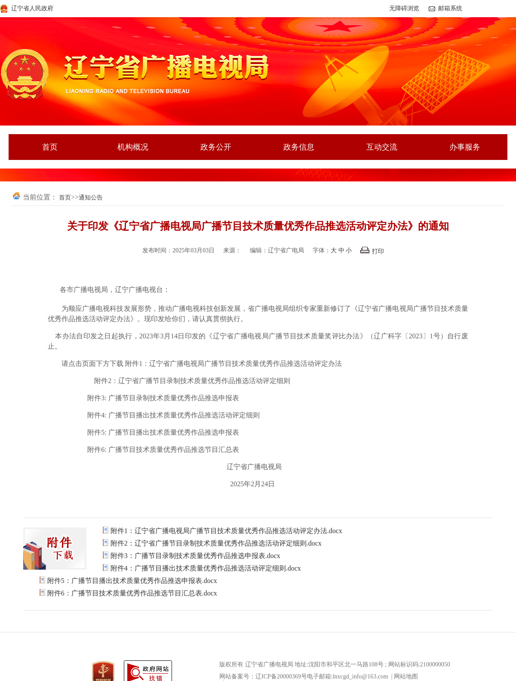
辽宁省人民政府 (32, 8)
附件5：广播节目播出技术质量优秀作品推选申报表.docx (132, 580)
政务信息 (298, 147)
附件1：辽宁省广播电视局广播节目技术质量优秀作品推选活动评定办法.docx (226, 530)
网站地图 (406, 676)
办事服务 (464, 147)
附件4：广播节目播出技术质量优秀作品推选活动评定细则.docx (206, 568)
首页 (50, 147)
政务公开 (215, 147)
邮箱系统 (450, 8)
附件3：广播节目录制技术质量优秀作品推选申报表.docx (195, 555)
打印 (372, 251)
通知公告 (91, 197)
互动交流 (381, 147)
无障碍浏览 (404, 8)
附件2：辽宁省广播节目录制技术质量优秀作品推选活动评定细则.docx (216, 543)
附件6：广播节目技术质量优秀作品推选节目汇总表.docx (132, 593)
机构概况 (132, 147)
